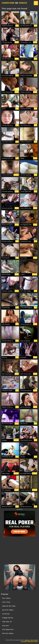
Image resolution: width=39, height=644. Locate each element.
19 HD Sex (6, 614)
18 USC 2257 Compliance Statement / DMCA (29, 640)
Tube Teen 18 (7, 621)
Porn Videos (6, 598)
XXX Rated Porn (8, 629)
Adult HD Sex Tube (8, 606)
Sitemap (27, 640)
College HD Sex (7, 618)
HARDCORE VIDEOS (14, 3)
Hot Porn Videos (7, 633)
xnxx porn (5, 625)
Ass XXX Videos (7, 610)
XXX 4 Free (6, 602)
